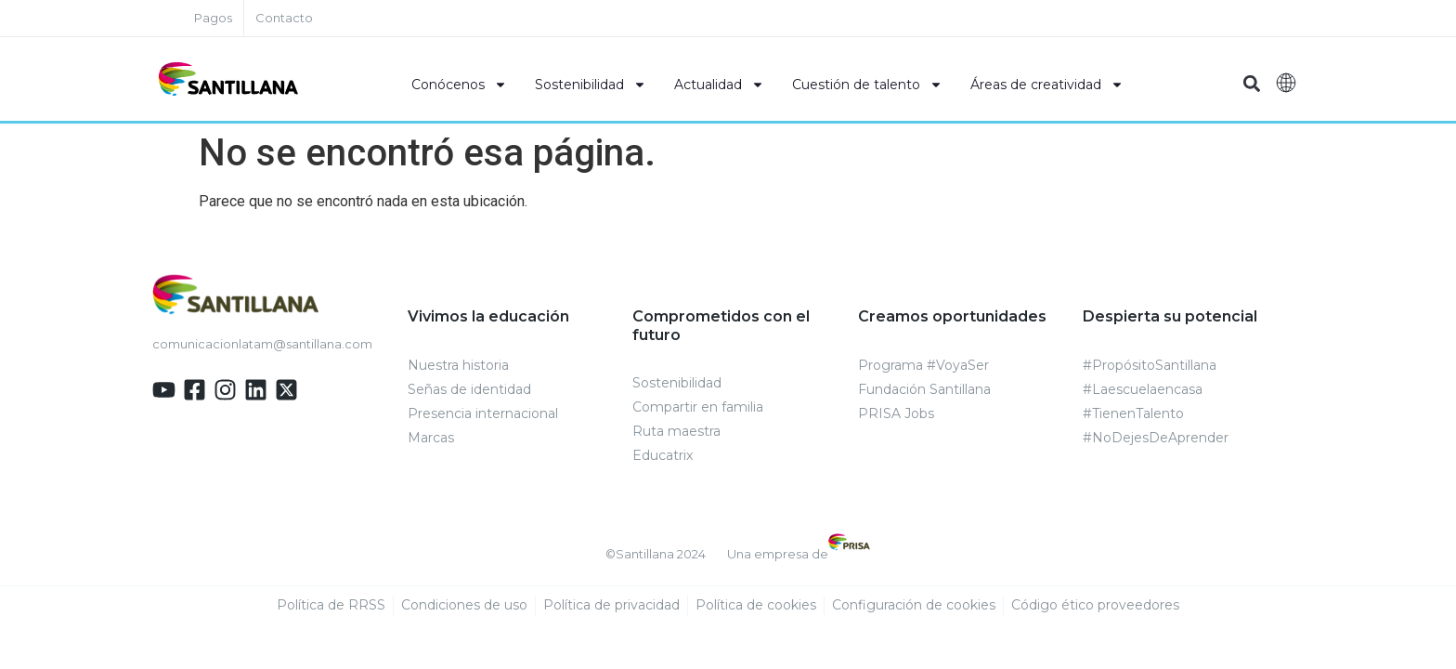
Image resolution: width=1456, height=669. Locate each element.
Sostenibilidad (590, 84)
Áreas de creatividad (1047, 84)
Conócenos (459, 84)
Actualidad (719, 84)
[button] (1251, 84)
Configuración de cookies (913, 605)
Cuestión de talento (867, 84)
